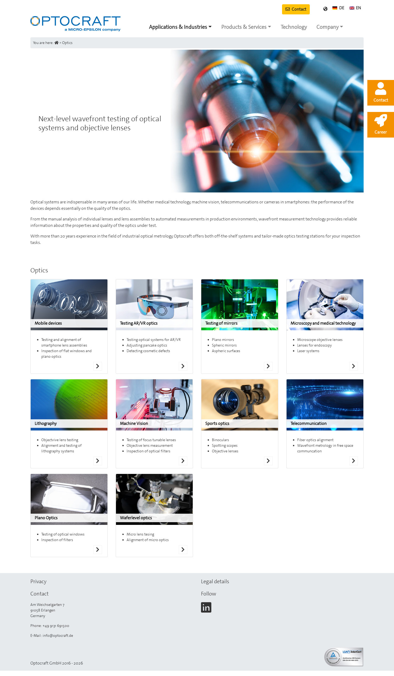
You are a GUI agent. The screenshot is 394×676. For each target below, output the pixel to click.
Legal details (215, 581)
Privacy (38, 581)
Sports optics (217, 423)
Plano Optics (46, 518)
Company (327, 26)
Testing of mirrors (221, 323)
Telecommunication (309, 423)
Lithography (46, 423)
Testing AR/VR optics (139, 323)
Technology (294, 26)
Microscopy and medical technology (323, 323)
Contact (296, 9)
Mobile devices (48, 323)
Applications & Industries (178, 26)
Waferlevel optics (136, 518)
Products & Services (244, 26)
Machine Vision (134, 423)
